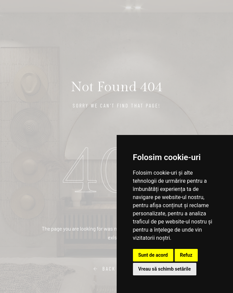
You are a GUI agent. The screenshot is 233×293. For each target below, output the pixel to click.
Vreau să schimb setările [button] (164, 269)
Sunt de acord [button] (153, 255)
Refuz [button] (186, 255)
